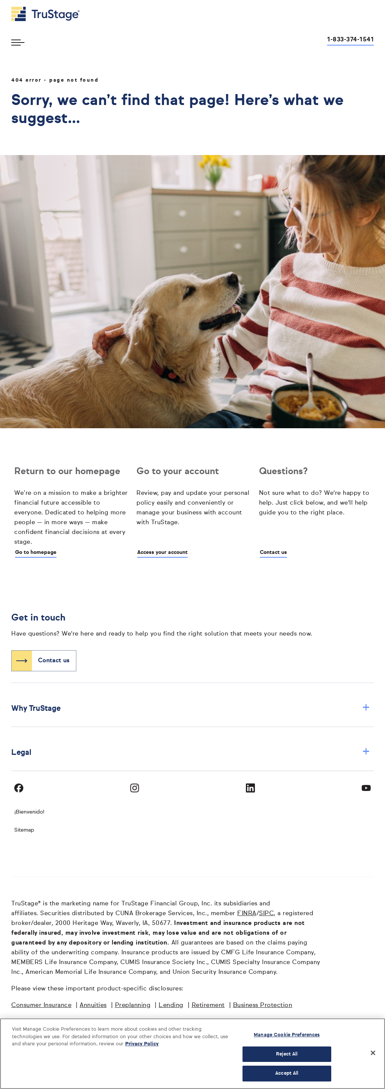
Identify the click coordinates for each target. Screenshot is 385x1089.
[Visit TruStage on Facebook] (18, 787)
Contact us (273, 552)
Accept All (286, 1073)
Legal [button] (190, 752)
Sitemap (24, 830)
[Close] (373, 1053)
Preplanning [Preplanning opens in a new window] (133, 1005)
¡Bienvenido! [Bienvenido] (29, 812)
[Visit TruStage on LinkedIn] (250, 787)
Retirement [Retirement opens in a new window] (208, 1005)
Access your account (162, 552)
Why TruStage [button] (190, 708)
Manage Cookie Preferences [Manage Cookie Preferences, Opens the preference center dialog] (287, 1035)
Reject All (286, 1054)
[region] (192, 1053)
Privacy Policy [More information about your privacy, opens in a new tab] (142, 1044)
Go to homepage (35, 552)
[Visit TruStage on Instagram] (134, 787)
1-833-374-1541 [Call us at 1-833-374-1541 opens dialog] (350, 40)
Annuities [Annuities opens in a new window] (93, 1005)
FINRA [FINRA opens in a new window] (246, 914)
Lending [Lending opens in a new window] (171, 1005)
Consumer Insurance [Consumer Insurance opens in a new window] (41, 1005)
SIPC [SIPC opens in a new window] (266, 914)
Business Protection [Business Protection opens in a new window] (263, 1005)
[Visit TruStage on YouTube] (366, 787)
